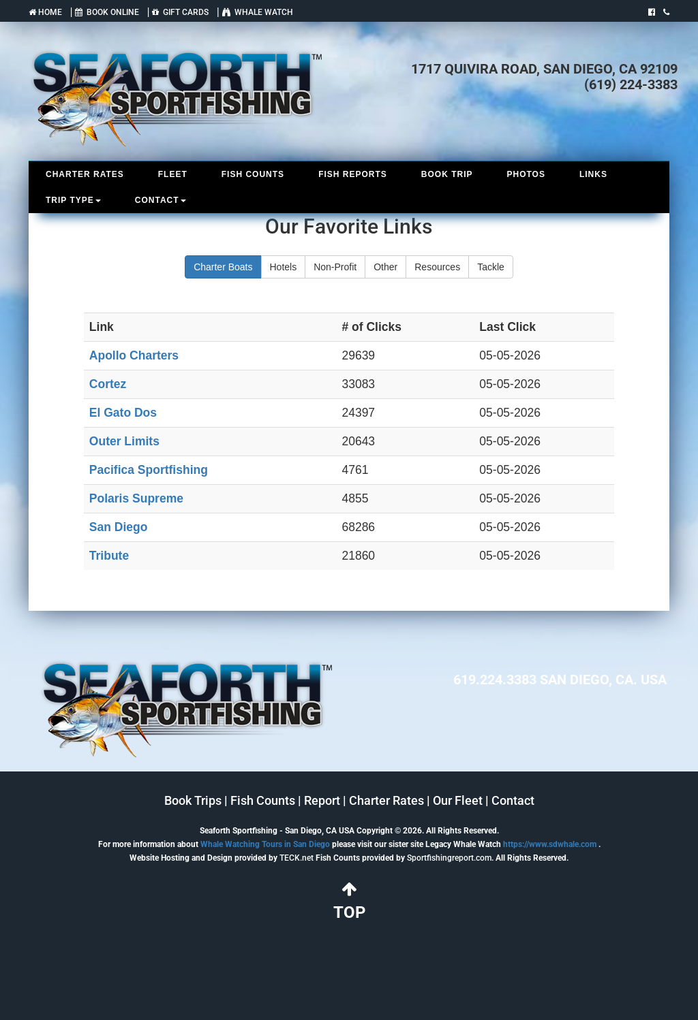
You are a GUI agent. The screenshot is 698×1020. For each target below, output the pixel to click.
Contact (512, 800)
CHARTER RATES (85, 174)
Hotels (283, 266)
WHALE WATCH (257, 12)
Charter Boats (223, 266)
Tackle (490, 266)
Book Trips (193, 800)
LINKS (593, 174)
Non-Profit (335, 266)
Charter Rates (386, 800)
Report (322, 800)
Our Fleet (458, 800)
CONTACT (160, 200)
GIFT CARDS (180, 12)
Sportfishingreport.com (449, 858)
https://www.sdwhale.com (549, 844)
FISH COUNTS (253, 174)
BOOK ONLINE (107, 12)
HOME (45, 12)
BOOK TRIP (447, 174)
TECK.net (296, 858)
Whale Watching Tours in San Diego (265, 844)
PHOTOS (525, 174)
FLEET (172, 174)
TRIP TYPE (73, 200)
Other (385, 266)
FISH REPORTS (352, 174)
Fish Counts (262, 800)
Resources (437, 266)
